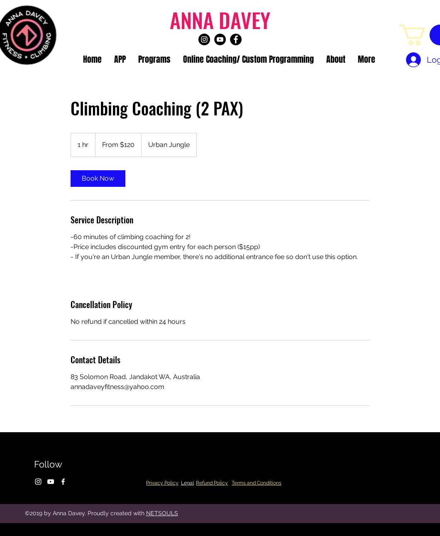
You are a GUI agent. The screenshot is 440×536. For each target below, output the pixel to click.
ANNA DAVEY (220, 19)
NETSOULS (162, 513)
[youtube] (220, 39)
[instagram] (204, 39)
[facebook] (236, 39)
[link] (98, 178)
